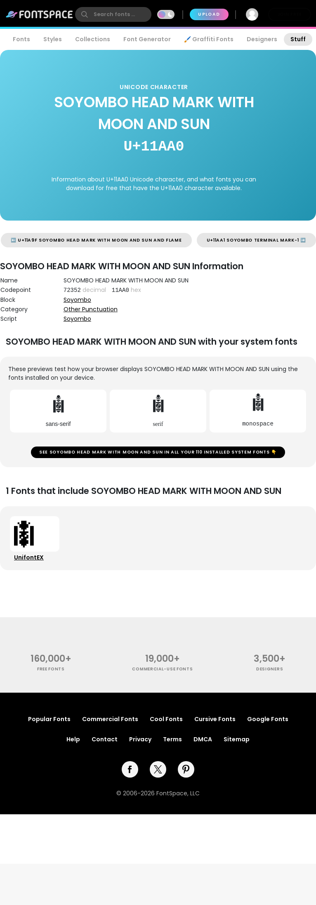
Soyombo (77, 300)
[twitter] (158, 769)
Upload (209, 14)
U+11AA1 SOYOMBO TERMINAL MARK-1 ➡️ (256, 240)
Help (73, 739)
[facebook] (130, 769)
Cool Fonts (166, 719)
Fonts (21, 39)
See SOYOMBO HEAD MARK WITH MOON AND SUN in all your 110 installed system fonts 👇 (158, 452)
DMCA (202, 739)
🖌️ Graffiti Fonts (208, 39)
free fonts (51, 669)
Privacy (140, 739)
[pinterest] (186, 769)
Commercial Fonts (110, 719)
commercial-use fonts (162, 669)
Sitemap (237, 739)
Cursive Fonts (215, 719)
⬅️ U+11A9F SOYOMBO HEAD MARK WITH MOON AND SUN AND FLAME (96, 240)
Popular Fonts (49, 719)
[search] (113, 14)
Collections (92, 39)
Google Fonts (267, 719)
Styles (52, 39)
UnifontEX (29, 557)
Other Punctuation (91, 309)
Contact (105, 739)
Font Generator (147, 39)
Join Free (289, 14)
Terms (172, 739)
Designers (262, 39)
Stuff (298, 39)
